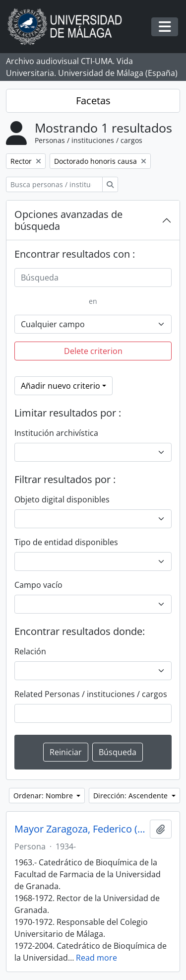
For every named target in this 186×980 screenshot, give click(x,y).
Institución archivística (56, 432)
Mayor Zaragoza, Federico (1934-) (80, 829)
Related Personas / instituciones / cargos (90, 694)
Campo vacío (38, 584)
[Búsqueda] (93, 277)
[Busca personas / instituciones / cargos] (54, 184)
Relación (30, 651)
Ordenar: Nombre (44, 795)
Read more (96, 957)
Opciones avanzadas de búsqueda (68, 220)
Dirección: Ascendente (131, 795)
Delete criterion (93, 351)
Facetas (93, 100)
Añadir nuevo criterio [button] (60, 385)
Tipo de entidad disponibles (66, 542)
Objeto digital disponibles (62, 499)
